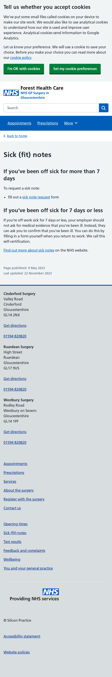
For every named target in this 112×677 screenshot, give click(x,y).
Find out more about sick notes (29, 250)
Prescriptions (47, 123)
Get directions (15, 325)
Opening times (15, 524)
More (71, 123)
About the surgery (19, 490)
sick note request (36, 197)
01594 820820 (15, 336)
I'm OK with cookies (24, 68)
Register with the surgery (24, 499)
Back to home (17, 136)
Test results (12, 541)
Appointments (19, 123)
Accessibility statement (22, 636)
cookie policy (20, 57)
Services (10, 481)
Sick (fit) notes (15, 533)
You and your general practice (28, 568)
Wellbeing (12, 559)
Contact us (12, 508)
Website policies (17, 652)
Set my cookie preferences (75, 68)
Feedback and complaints (24, 550)
